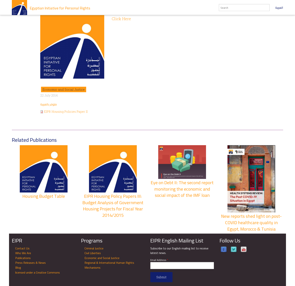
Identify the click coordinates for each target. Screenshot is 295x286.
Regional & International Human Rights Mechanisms (109, 265)
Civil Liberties (92, 253)
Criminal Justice (93, 248)
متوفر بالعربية (48, 104)
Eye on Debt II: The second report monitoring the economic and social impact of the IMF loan (182, 188)
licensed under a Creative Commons (37, 272)
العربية (279, 7)
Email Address (159, 260)
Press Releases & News (30, 262)
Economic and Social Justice (64, 89)
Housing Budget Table (43, 196)
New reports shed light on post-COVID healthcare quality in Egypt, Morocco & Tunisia (251, 222)
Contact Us (22, 248)
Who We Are (23, 253)
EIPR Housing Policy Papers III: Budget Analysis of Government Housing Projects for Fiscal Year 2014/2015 (112, 205)
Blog (18, 267)
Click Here (121, 18)
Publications (23, 258)
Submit (161, 277)
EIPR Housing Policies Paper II (66, 111)
